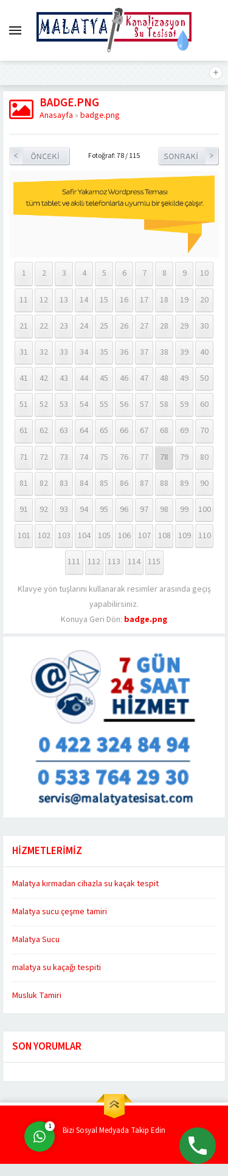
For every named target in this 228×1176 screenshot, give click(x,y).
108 (164, 536)
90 (204, 483)
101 (24, 536)
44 (84, 378)
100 (204, 510)
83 (64, 483)
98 (164, 510)
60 (204, 404)
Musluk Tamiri (36, 996)
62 (44, 431)
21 (23, 326)
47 (144, 378)
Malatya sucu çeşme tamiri (59, 912)
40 (204, 352)
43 (64, 378)
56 (124, 404)
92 (44, 510)
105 (104, 536)
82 (44, 483)
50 (204, 378)
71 (23, 457)
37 (144, 352)
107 (144, 536)
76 (124, 457)
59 (184, 404)
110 (204, 536)
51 (23, 404)
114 (134, 562)
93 (64, 510)
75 (104, 457)
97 (144, 510)
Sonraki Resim (188, 156)
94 (84, 510)
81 (23, 483)
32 (44, 352)
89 (184, 483)
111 (73, 562)
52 (44, 404)
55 (104, 404)
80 (204, 457)
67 (144, 431)
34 (84, 352)
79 (184, 457)
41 (23, 378)
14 (84, 300)
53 (64, 404)
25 (104, 326)
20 (204, 300)
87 (144, 483)
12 (44, 300)
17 (144, 300)
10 (204, 273)
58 (164, 404)
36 (124, 352)
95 (104, 510)
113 (114, 562)
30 (204, 326)
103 (64, 536)
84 (84, 483)
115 (154, 562)
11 (23, 300)
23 (64, 326)
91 (23, 510)
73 (64, 457)
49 (184, 378)
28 (164, 326)
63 (64, 431)
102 (44, 536)
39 (184, 352)
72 (44, 457)
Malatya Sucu (36, 940)
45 (104, 378)
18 (164, 300)
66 (124, 431)
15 (104, 300)
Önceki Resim (39, 156)
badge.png (100, 115)
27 (144, 326)
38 (164, 352)
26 (124, 326)
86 (124, 483)
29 (184, 326)
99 (184, 510)
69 (184, 431)
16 (124, 300)
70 (204, 431)
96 (124, 510)
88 (164, 483)
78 (164, 457)
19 (184, 300)
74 (84, 457)
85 (104, 483)
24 (84, 326)
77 (144, 457)
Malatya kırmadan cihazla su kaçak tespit (85, 884)
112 (94, 562)
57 (144, 404)
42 (44, 378)
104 (84, 536)
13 (64, 300)
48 (164, 378)
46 (124, 378)
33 (64, 352)
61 (23, 431)
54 (84, 404)
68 (164, 431)
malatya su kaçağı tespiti (56, 968)
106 (124, 536)
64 (84, 431)
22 (44, 326)
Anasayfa (56, 115)
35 (104, 352)
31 (23, 352)
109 (184, 536)
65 (104, 431)
